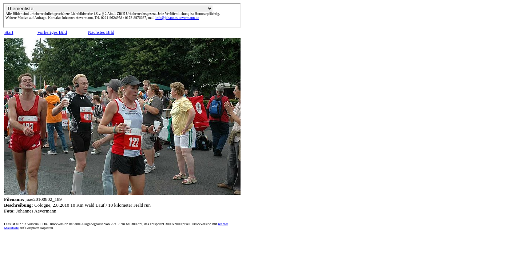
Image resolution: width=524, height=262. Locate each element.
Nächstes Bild (101, 32)
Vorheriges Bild (52, 32)
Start (8, 32)
